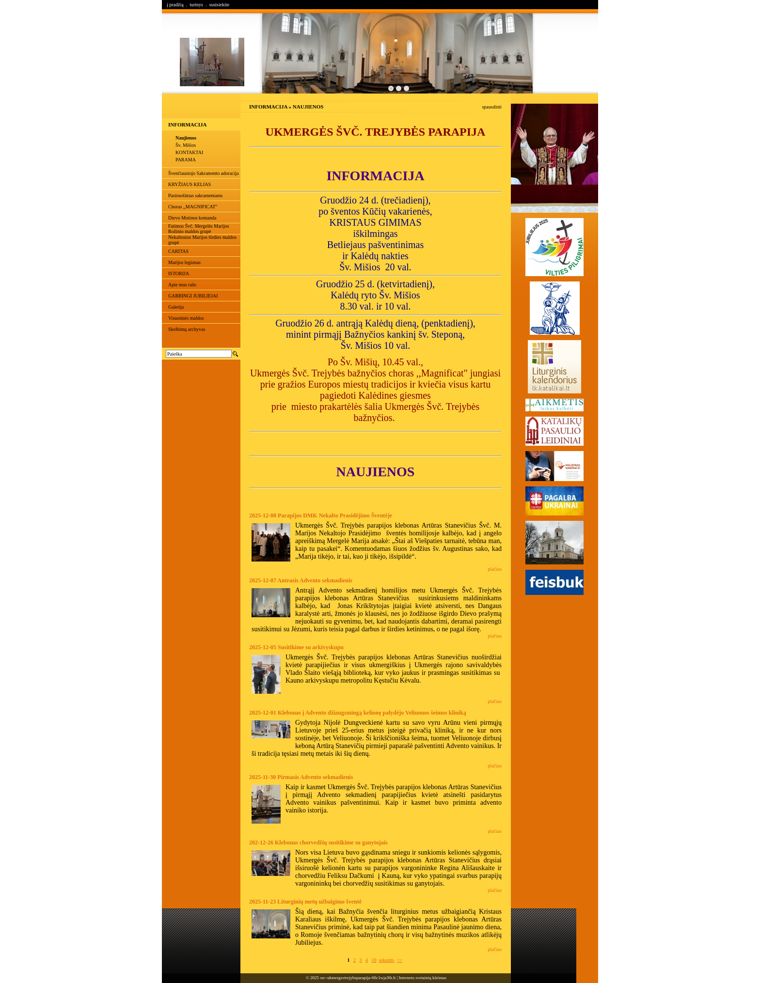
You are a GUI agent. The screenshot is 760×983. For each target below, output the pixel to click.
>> (399, 960)
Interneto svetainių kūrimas (422, 977)
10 (374, 960)
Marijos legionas (184, 262)
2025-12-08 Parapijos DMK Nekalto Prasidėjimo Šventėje (320, 515)
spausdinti (492, 106)
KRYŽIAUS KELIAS (189, 184)
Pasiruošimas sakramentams (195, 195)
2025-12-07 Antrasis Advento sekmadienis (300, 580)
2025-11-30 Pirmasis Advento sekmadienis (301, 777)
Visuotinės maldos (186, 318)
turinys (196, 4)
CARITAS (178, 251)
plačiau (495, 569)
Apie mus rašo (182, 284)
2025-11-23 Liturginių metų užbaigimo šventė (305, 901)
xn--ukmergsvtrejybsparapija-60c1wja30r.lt (358, 977)
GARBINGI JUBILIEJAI (193, 295)
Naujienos (185, 137)
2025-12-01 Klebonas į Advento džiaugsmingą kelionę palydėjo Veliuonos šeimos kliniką (357, 712)
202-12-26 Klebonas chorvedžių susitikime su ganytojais (318, 842)
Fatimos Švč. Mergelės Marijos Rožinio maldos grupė (198, 228)
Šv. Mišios (185, 145)
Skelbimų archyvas (186, 329)
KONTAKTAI (189, 152)
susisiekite (219, 4)
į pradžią (175, 4)
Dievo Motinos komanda (192, 217)
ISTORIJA (178, 273)
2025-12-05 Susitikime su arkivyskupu (296, 647)
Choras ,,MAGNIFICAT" (193, 206)
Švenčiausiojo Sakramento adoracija (203, 173)
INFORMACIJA (187, 124)
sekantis (387, 960)
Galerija (176, 307)
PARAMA (185, 159)
